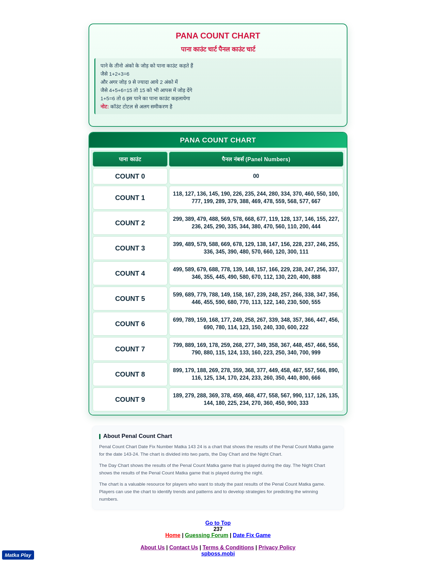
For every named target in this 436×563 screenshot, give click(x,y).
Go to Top (218, 523)
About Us (152, 547)
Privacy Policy (277, 547)
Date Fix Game (252, 535)
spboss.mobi (218, 554)
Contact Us (183, 547)
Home (172, 535)
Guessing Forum (206, 535)
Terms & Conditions (228, 547)
